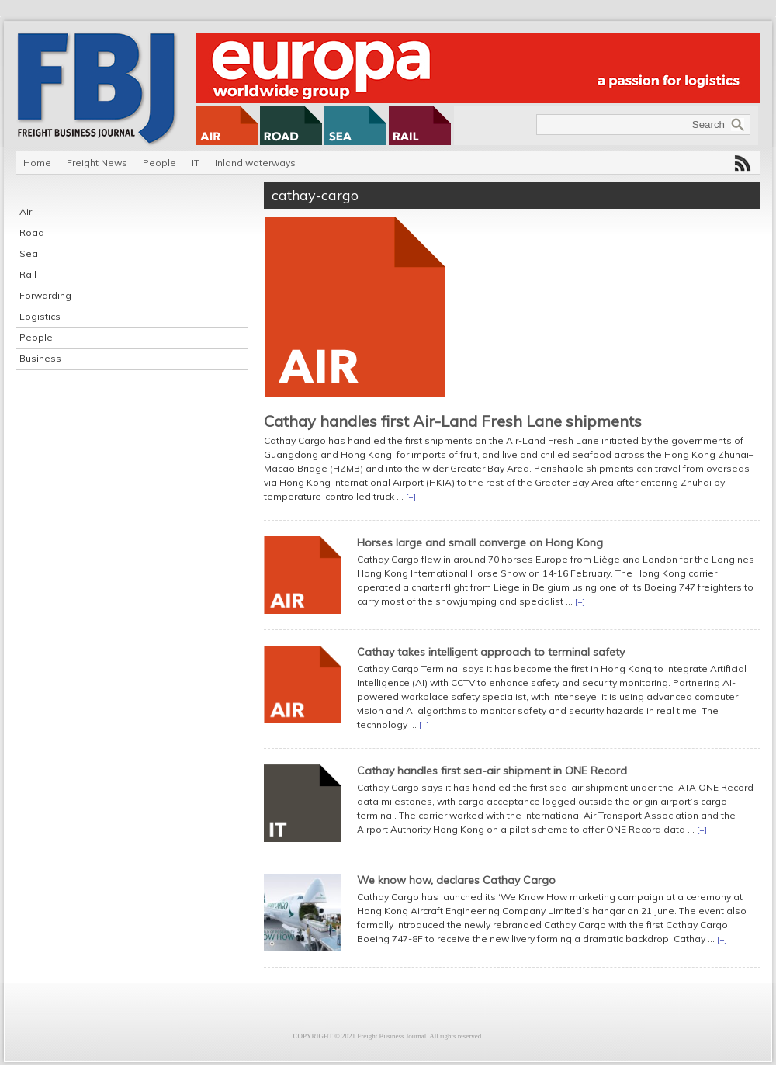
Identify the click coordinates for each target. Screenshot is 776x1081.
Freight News (97, 162)
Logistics (40, 316)
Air (25, 211)
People (159, 162)
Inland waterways (255, 162)
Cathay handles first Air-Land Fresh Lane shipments (453, 421)
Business (40, 358)
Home (37, 162)
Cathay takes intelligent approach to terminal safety (491, 652)
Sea (28, 253)
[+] (411, 497)
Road (31, 232)
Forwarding (45, 295)
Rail (27, 274)
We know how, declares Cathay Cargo (456, 880)
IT (195, 162)
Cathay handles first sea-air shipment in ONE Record (492, 771)
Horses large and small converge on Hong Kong (480, 542)
